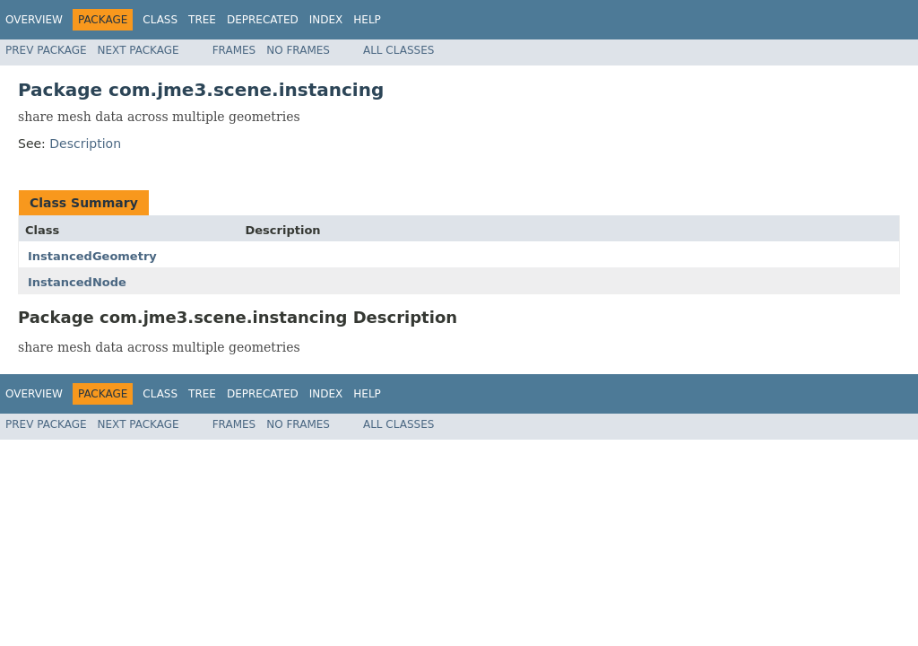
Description (85, 143)
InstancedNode (77, 282)
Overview (34, 19)
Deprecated (263, 19)
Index (326, 19)
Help (367, 19)
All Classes (398, 50)
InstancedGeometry (92, 256)
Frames (234, 50)
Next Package (138, 50)
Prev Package (46, 50)
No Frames (298, 50)
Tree (202, 19)
